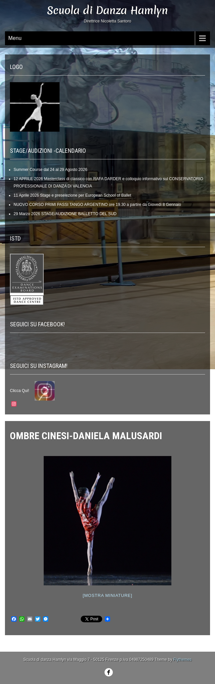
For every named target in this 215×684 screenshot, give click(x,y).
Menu (15, 38)
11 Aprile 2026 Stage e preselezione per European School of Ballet (72, 195)
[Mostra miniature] (107, 595)
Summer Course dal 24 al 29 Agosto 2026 (50, 169)
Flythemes (182, 659)
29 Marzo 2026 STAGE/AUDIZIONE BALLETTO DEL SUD (65, 214)
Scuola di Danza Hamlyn (107, 10)
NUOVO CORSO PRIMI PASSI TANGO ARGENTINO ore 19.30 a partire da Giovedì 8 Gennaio (97, 204)
